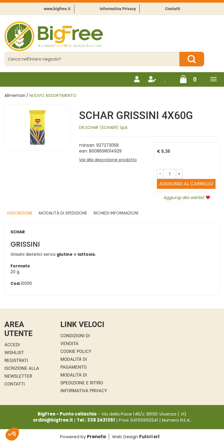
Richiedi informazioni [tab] (116, 213)
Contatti (172, 8)
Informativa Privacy (118, 8)
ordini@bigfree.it (53, 420)
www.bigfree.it (57, 8)
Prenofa (96, 437)
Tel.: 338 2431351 (96, 420)
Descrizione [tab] (19, 213)
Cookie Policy (75, 351)
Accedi (12, 344)
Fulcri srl (149, 437)
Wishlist (14, 352)
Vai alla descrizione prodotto (108, 160)
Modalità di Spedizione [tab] (63, 213)
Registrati (16, 360)
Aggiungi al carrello (186, 183)
